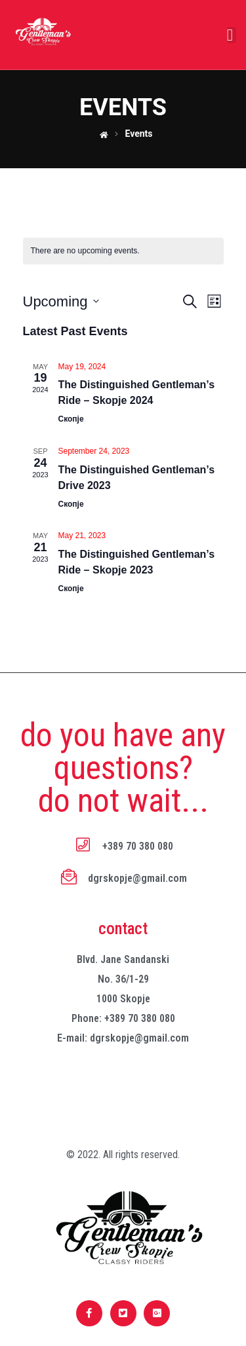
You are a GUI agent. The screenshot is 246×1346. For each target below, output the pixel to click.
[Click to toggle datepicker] (61, 301)
